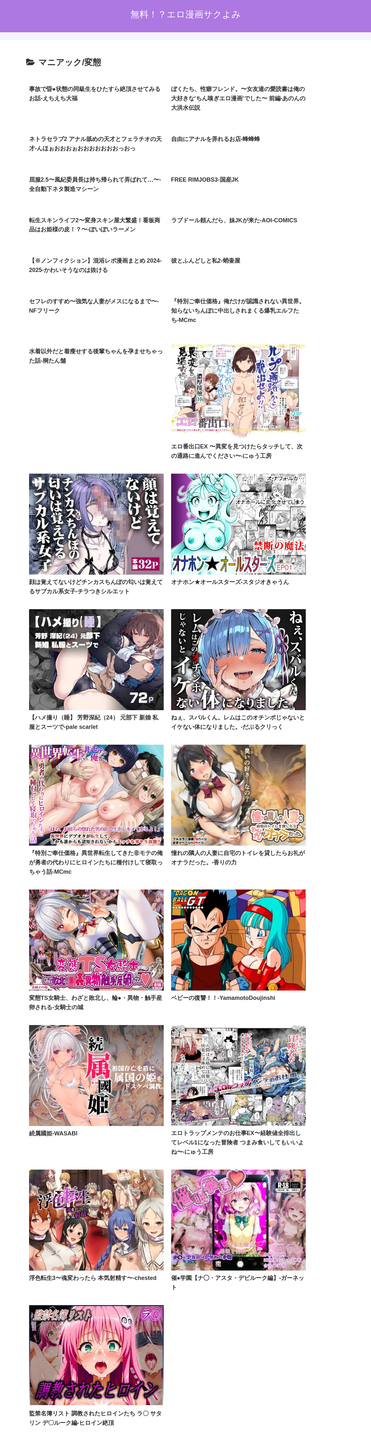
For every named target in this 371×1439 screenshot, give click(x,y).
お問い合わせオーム (221, 1395)
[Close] (36, 1431)
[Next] (23, 1426)
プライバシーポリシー (172, 1395)
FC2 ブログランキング (156, 1364)
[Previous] (7, 1426)
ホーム (136, 1395)
